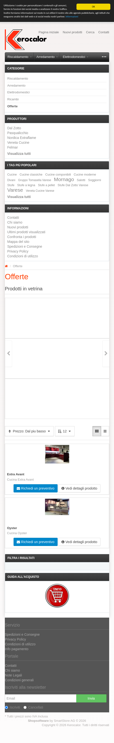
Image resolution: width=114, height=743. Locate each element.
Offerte (12, 106)
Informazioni (72, 16)
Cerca (90, 32)
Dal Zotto (14, 128)
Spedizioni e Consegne (24, 246)
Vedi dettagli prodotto (79, 488)
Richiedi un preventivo (35, 488)
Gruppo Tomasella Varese (34, 180)
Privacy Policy (17, 251)
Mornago (64, 179)
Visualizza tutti (19, 153)
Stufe (10, 185)
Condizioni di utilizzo (22, 256)
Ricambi (13, 99)
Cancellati (33, 707)
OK (93, 6)
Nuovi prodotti (72, 32)
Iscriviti (12, 707)
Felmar (12, 147)
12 (65, 431)
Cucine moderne (85, 174)
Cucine (12, 174)
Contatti (103, 32)
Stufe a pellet (46, 185)
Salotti (81, 180)
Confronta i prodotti (21, 237)
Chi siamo (14, 222)
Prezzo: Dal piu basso (29, 431)
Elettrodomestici (75, 57)
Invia (91, 698)
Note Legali (13, 675)
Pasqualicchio (17, 133)
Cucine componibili (58, 174)
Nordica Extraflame (21, 138)
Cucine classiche (31, 174)
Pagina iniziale (48, 32)
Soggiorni (94, 180)
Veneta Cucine (18, 142)
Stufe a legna (26, 185)
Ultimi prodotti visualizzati (26, 232)
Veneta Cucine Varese (40, 190)
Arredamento (47, 57)
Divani (11, 180)
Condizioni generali (19, 680)
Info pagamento (16, 649)
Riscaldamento (20, 57)
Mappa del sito (18, 242)
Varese (15, 189)
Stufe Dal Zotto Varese (73, 185)
